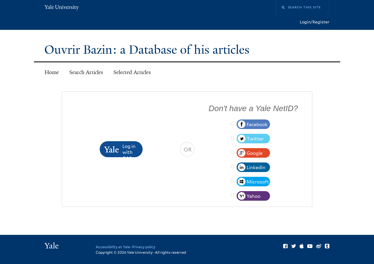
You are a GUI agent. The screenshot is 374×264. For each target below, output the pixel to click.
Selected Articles (132, 72)
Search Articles (86, 72)
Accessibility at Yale (113, 247)
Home (52, 72)
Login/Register (314, 22)
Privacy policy (143, 247)
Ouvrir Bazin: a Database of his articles (148, 50)
